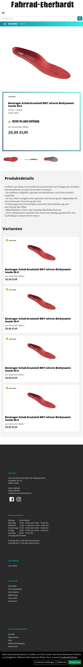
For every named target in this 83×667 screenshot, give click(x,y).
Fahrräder (12, 586)
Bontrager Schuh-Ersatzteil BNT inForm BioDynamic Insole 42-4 (38, 369)
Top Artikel (12, 566)
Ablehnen (61, 662)
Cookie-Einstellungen (45, 662)
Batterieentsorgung (16, 643)
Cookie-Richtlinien (68, 657)
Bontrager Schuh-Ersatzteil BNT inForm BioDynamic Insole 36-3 (38, 271)
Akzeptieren (74, 662)
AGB (10, 640)
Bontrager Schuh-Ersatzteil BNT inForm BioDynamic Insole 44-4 (41, 104)
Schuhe (23, 24)
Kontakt (11, 634)
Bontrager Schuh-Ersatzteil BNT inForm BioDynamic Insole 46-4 (38, 418)
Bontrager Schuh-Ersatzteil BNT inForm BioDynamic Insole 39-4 (38, 320)
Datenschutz (13, 637)
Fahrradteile (13, 592)
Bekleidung (12, 24)
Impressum (13, 646)
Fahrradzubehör (15, 589)
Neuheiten (12, 601)
